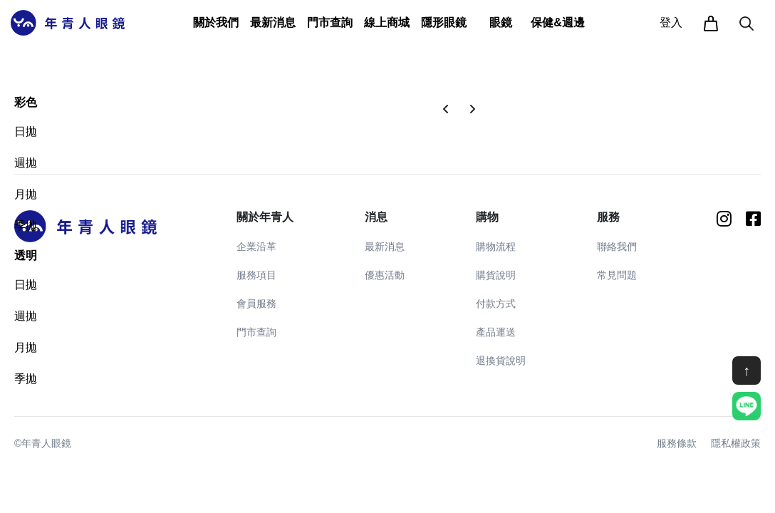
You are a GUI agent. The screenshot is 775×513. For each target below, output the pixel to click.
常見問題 (617, 275)
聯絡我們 (617, 246)
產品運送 (496, 332)
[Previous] (445, 109)
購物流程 (496, 246)
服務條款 (677, 443)
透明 (25, 255)
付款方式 (496, 303)
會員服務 (256, 303)
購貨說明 (496, 275)
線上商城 (387, 22)
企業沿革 (256, 246)
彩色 (25, 102)
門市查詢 (330, 22)
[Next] (472, 109)
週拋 (25, 163)
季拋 (25, 225)
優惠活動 (385, 275)
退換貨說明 (501, 360)
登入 (671, 22)
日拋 (25, 131)
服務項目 (256, 275)
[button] (215, 23)
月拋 (25, 194)
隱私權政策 (736, 443)
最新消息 (385, 246)
